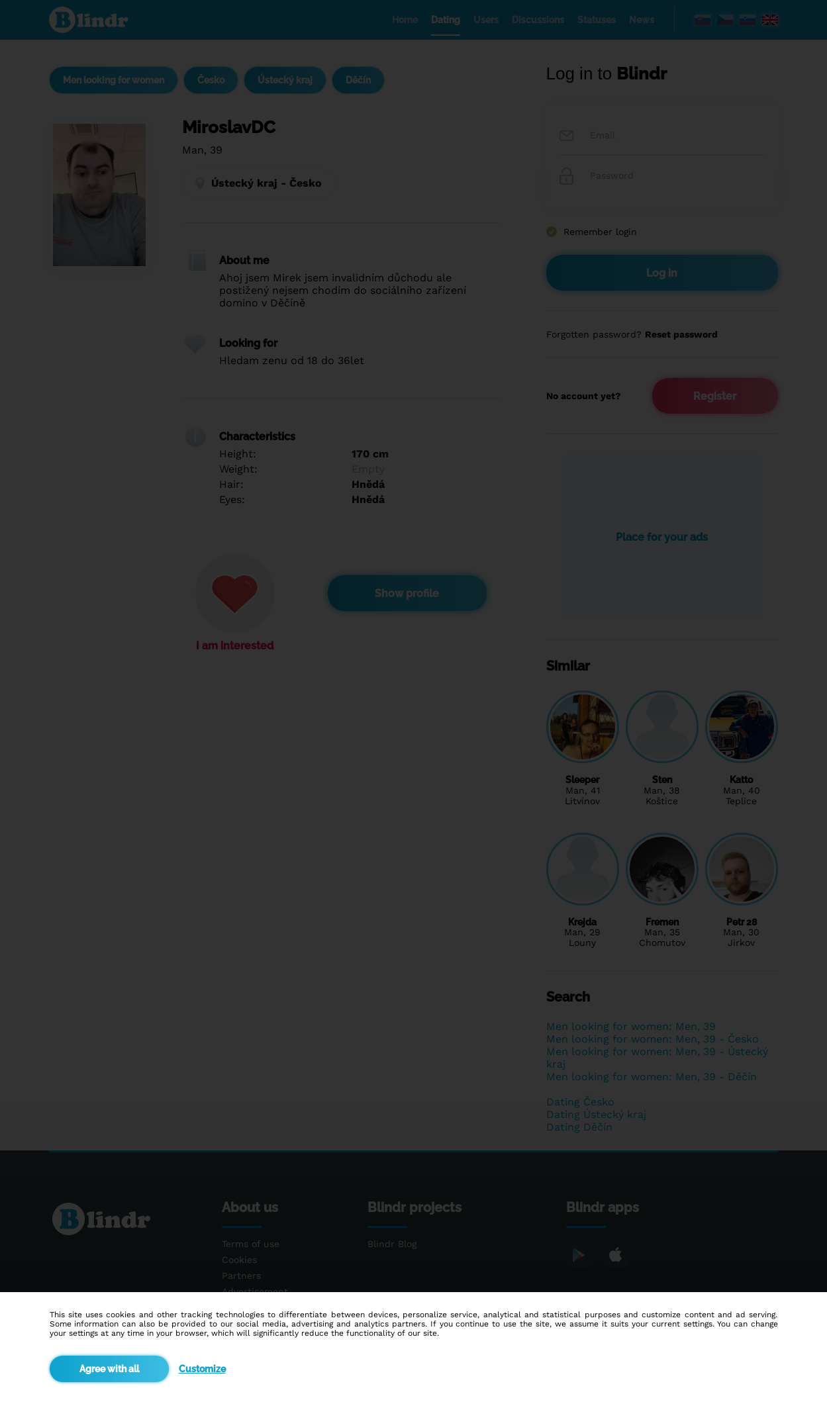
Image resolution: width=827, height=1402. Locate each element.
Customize (202, 1369)
